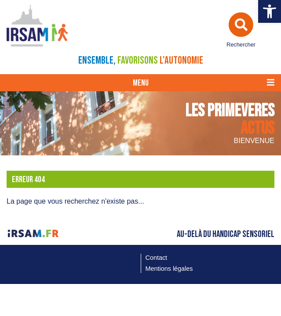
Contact (157, 257)
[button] (269, 11)
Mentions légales (169, 268)
